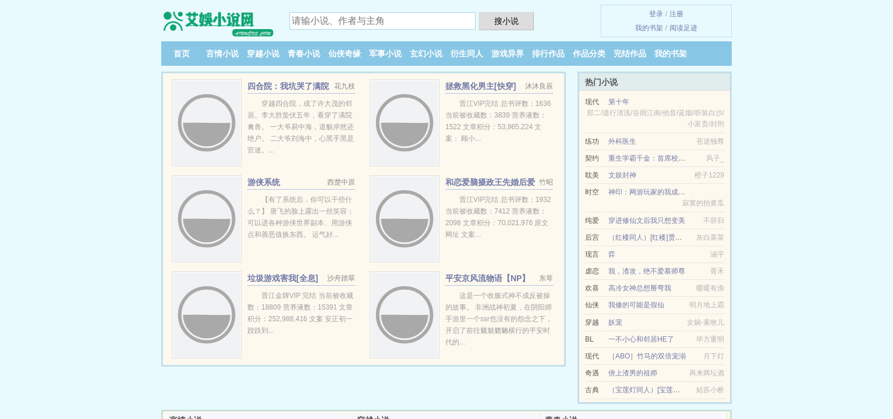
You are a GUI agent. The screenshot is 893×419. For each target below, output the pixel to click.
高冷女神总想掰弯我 (639, 288)
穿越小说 (263, 53)
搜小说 (506, 21)
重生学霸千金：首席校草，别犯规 (660, 158)
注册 (676, 14)
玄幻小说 (426, 53)
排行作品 (548, 53)
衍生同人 (467, 53)
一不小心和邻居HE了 (641, 339)
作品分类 (589, 53)
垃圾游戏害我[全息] (282, 278)
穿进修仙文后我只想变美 (646, 220)
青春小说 (304, 53)
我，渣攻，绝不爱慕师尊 (646, 271)
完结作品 (630, 53)
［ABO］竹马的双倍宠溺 (647, 356)
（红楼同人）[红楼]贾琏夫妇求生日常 (666, 237)
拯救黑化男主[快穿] (480, 86)
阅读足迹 (683, 28)
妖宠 (615, 322)
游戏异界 (507, 53)
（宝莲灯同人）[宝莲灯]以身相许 (659, 390)
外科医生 (622, 141)
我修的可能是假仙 (636, 305)
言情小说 (222, 53)
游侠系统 (263, 182)
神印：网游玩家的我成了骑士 (653, 192)
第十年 (618, 102)
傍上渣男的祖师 (632, 373)
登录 (656, 14)
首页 (181, 53)
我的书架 (649, 28)
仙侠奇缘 (344, 53)
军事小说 (385, 53)
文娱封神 (622, 175)
